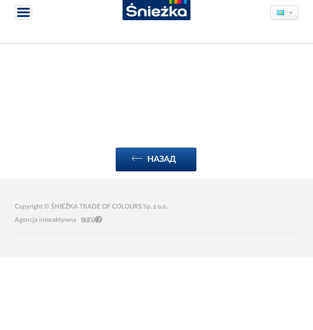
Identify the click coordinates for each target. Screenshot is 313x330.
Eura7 (91, 220)
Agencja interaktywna (45, 220)
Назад (154, 159)
